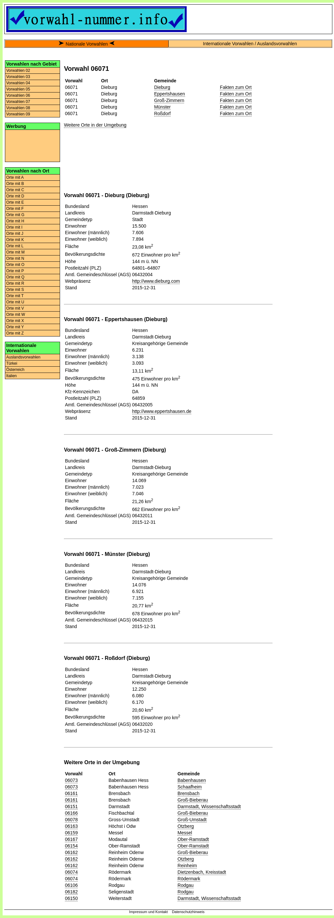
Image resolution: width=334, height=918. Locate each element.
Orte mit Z (15, 333)
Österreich (15, 369)
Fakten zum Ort (235, 87)
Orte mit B (15, 183)
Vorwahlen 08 (18, 108)
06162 (71, 852)
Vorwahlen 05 (18, 89)
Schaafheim (189, 786)
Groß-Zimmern (169, 100)
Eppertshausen (169, 93)
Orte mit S (15, 289)
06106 (71, 885)
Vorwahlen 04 (18, 83)
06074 (71, 872)
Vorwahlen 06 (18, 95)
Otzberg (185, 826)
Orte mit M (15, 252)
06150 (71, 898)
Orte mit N (15, 258)
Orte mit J (14, 233)
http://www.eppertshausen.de (162, 411)
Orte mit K (15, 239)
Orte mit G (15, 215)
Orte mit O (15, 264)
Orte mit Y (15, 327)
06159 (71, 832)
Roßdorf (162, 113)
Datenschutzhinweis (188, 912)
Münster (162, 107)
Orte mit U (15, 302)
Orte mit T (15, 296)
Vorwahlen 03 (18, 76)
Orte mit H (15, 221)
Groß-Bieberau (192, 800)
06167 (71, 839)
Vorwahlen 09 (18, 114)
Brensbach (188, 793)
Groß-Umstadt (192, 819)
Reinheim (187, 865)
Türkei (11, 363)
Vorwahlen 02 (18, 70)
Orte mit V (15, 308)
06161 (71, 793)
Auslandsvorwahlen (23, 357)
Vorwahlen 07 (18, 101)
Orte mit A (15, 177)
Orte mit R (15, 283)
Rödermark (188, 878)
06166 (71, 813)
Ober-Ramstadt (193, 839)
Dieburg (162, 87)
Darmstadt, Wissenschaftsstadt (209, 806)
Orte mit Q (15, 277)
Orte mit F (15, 208)
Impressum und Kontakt (148, 912)
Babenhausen (191, 780)
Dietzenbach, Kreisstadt (201, 872)
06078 (71, 819)
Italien (11, 376)
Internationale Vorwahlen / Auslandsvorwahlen (250, 43)
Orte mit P (15, 271)
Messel (184, 832)
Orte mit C (15, 190)
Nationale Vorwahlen (87, 44)
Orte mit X (15, 320)
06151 (71, 806)
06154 (71, 845)
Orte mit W (15, 314)
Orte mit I (14, 227)
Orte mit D (15, 196)
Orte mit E (15, 202)
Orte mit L (15, 246)
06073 (71, 780)
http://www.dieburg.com (156, 281)
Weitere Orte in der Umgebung (95, 125)
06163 (71, 826)
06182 (71, 891)
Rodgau (185, 885)
